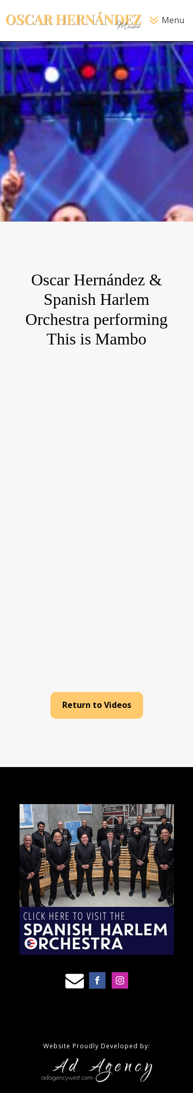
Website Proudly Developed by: (96, 1046)
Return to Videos (96, 705)
